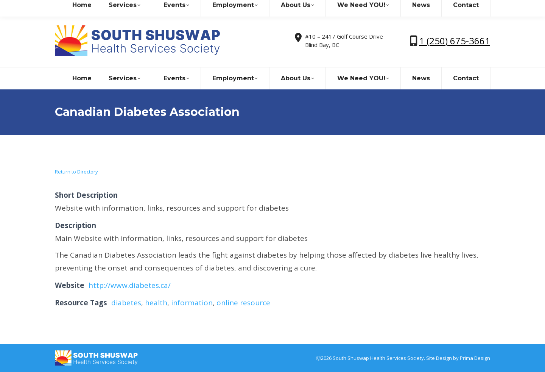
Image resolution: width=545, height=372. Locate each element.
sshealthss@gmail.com (121, 7)
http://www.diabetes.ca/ (130, 285)
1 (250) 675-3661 (454, 40)
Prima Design (475, 358)
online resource (243, 303)
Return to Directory (76, 171)
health (156, 303)
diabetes (126, 303)
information (192, 303)
